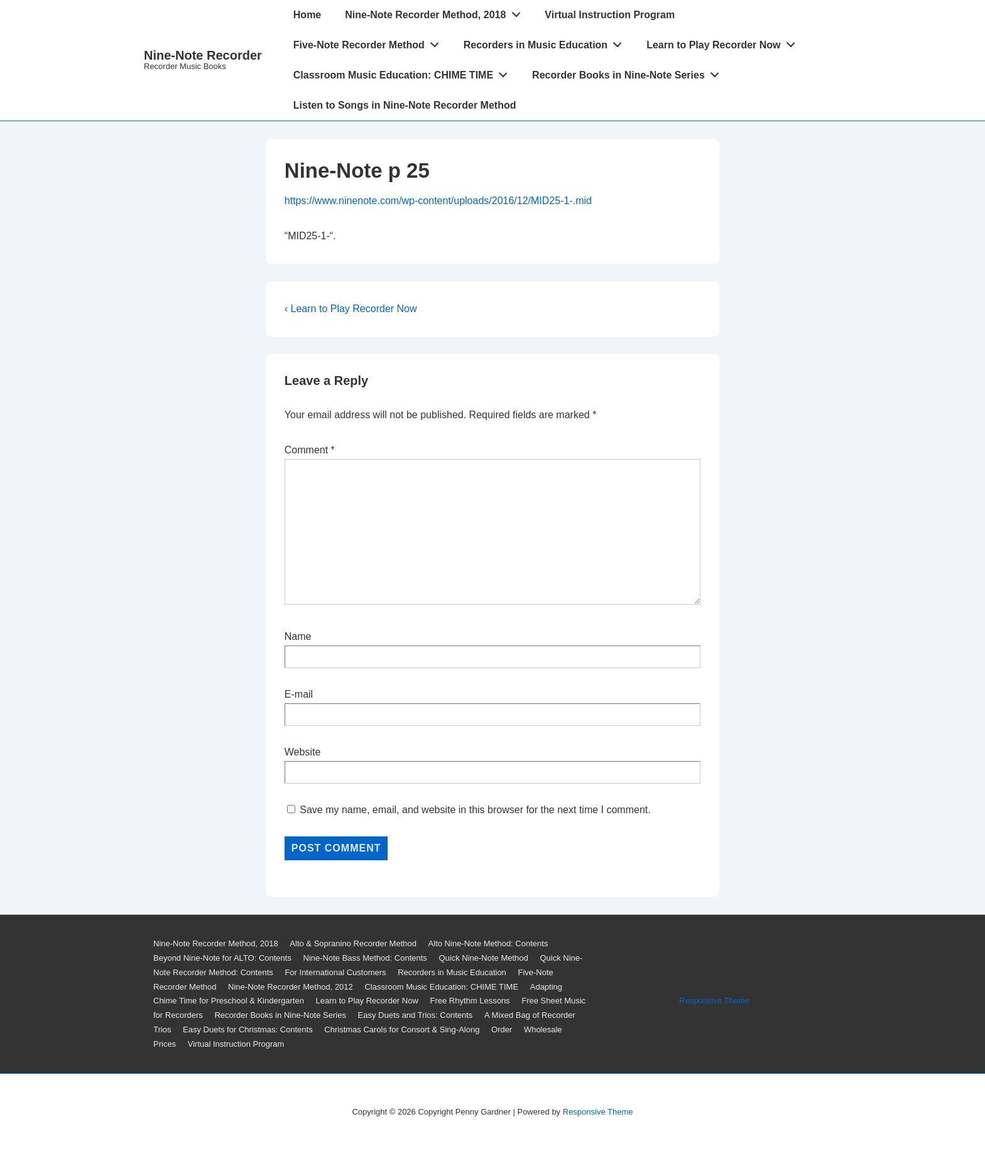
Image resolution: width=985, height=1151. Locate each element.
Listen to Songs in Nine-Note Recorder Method (404, 105)
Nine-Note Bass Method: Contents (365, 958)
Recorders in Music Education (546, 42)
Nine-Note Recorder (203, 55)
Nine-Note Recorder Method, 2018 (436, 12)
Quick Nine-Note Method (483, 958)
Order (501, 1029)
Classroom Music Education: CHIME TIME (403, 72)
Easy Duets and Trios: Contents (415, 1015)
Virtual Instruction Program (610, 14)
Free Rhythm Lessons (469, 1000)
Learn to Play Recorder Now (724, 42)
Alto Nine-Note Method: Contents (488, 943)
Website (303, 752)
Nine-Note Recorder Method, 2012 (290, 987)
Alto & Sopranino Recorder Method (353, 943)
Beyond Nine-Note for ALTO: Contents (222, 958)
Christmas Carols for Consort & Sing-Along (401, 1029)
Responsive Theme (714, 1000)
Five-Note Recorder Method (369, 42)
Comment (310, 450)
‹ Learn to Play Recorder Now (351, 308)
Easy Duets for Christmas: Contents (248, 1029)
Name (298, 636)
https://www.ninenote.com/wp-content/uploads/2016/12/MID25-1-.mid (438, 200)
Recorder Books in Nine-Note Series (629, 72)
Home (307, 14)
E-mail (299, 694)
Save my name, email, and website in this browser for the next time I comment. (475, 809)
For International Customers (335, 972)
